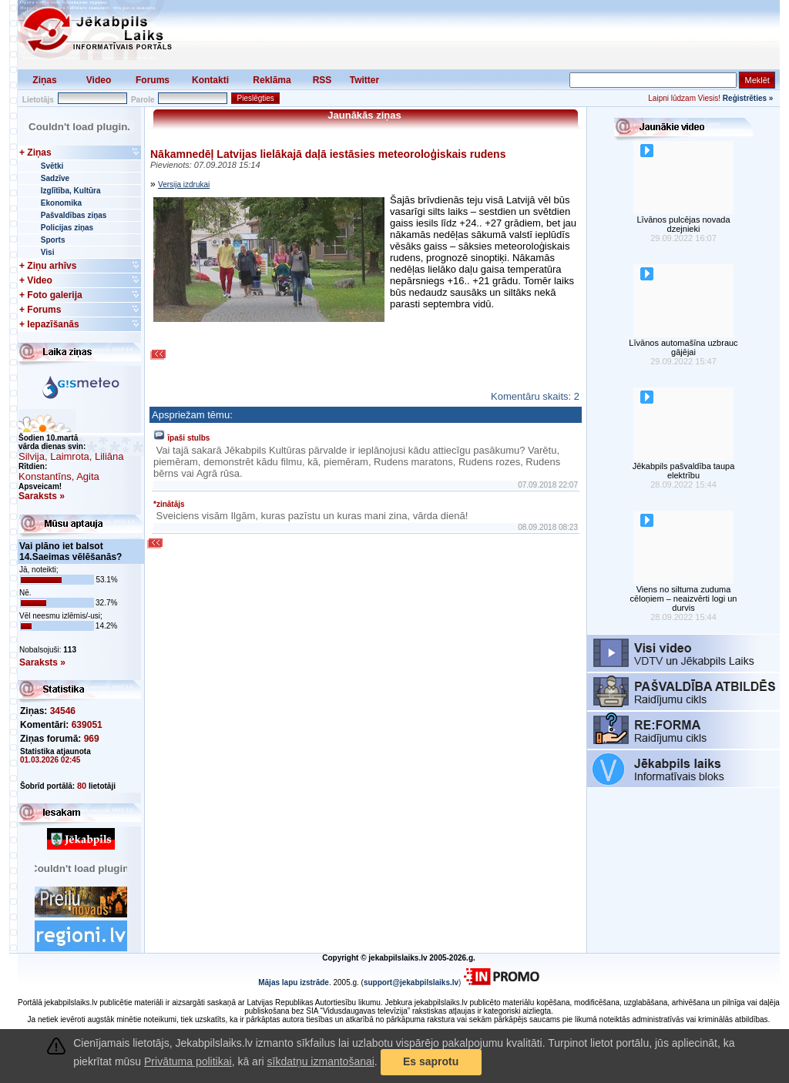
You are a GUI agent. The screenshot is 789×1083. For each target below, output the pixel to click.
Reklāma (271, 80)
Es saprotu (430, 1061)
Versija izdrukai (184, 184)
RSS (322, 80)
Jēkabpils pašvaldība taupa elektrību (684, 470)
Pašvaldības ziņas (74, 215)
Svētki (52, 166)
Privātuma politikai (188, 1061)
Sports (53, 240)
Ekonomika (61, 203)
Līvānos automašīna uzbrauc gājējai (683, 347)
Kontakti (210, 80)
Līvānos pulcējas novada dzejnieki (683, 224)
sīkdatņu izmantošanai (320, 1061)
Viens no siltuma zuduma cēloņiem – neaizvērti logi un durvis (683, 598)
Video (98, 80)
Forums (153, 80)
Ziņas (44, 80)
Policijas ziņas (67, 227)
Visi (48, 252)
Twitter (364, 80)
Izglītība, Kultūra (71, 190)
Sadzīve (55, 178)
